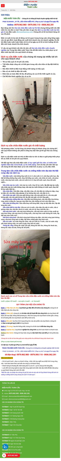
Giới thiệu (12, 10)
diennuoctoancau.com (24, 32)
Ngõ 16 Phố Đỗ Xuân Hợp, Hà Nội (19, 390)
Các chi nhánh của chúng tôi (13, 402)
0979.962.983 (32, 1)
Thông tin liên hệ (8, 383)
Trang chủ (4, 10)
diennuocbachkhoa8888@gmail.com (20, 396)
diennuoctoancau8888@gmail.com (20, 399)
